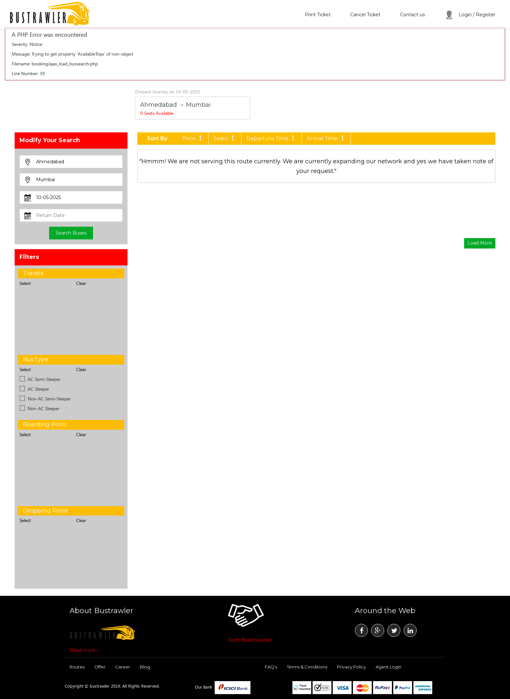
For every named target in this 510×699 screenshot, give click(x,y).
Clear (81, 283)
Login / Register (469, 15)
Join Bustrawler (250, 640)
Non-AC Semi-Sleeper (49, 399)
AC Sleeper (38, 389)
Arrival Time (326, 138)
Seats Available (156, 113)
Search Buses (71, 233)
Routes (77, 666)
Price (193, 138)
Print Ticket (318, 15)
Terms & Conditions (307, 666)
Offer (99, 666)
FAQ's (271, 666)
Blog (145, 666)
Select (25, 283)
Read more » (84, 650)
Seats (225, 138)
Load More (479, 243)
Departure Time (271, 138)
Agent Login (388, 666)
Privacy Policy (351, 666)
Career (122, 666)
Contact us (412, 15)
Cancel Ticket (365, 15)
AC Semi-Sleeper (44, 379)
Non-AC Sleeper (44, 408)
